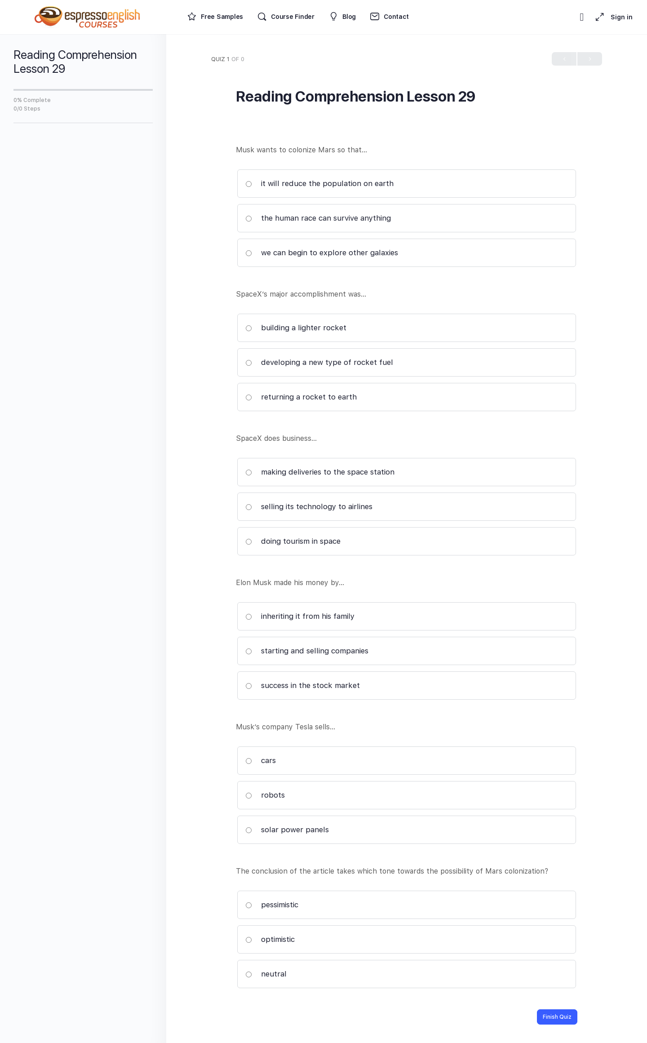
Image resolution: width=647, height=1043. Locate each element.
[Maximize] (598, 17)
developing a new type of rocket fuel (319, 362)
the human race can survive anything (318, 217)
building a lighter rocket (295, 327)
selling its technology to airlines (308, 506)
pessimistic (271, 904)
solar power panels (287, 829)
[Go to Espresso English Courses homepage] (87, 15)
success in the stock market (302, 685)
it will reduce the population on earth (319, 183)
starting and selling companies (306, 650)
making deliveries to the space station (319, 471)
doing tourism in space (293, 541)
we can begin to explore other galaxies (321, 252)
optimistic (270, 939)
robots (265, 794)
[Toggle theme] (582, 17)
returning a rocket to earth (301, 396)
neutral (266, 973)
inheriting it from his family (300, 616)
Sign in (622, 17)
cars (260, 760)
